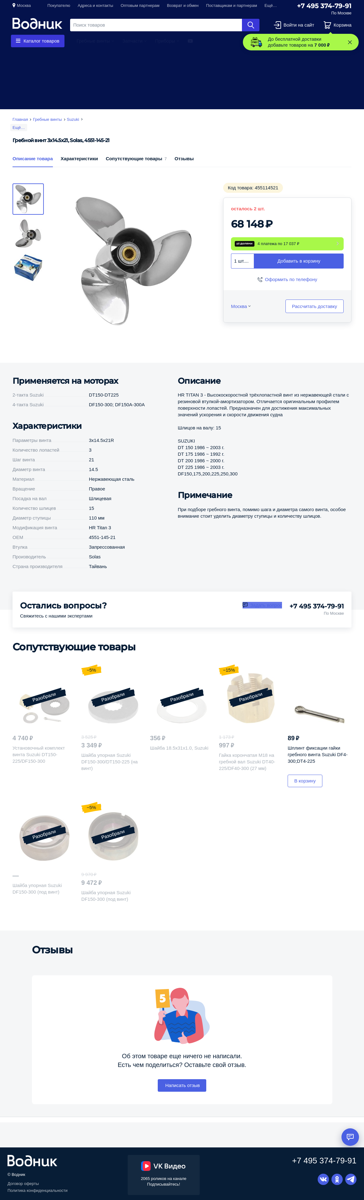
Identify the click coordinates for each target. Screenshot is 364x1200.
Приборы (165, 41)
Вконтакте (323, 1179)
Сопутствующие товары (136, 167)
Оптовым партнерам (140, 5)
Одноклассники (337, 1179)
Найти (250, 25)
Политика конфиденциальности (38, 1190)
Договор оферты (23, 1183)
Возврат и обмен (183, 5)
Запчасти (132, 41)
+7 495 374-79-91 (324, 6)
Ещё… (19, 127)
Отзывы (184, 167)
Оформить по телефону (291, 287)
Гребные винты (93, 41)
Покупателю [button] (58, 5)
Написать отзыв (182, 1093)
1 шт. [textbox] (239, 269)
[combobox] (242, 269)
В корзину (304, 789)
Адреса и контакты (95, 5)
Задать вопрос (266, 613)
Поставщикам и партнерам (231, 5)
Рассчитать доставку (314, 314)
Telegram (350, 1179)
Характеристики (79, 167)
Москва (24, 5)
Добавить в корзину (299, 269)
